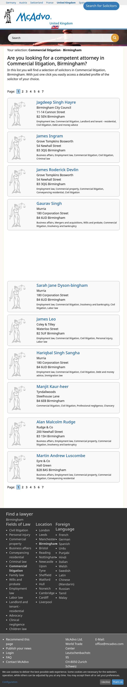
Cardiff (43, 597)
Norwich (45, 588)
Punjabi (64, 553)
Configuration (9, 682)
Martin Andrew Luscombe (61, 455)
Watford (44, 579)
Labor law (16, 597)
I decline (105, 682)
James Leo (46, 319)
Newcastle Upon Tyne (46, 566)
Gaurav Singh (49, 203)
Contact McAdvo (17, 662)
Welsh (63, 566)
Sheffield (45, 575)
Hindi (62, 557)
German (64, 539)
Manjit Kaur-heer (53, 386)
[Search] (115, 38)
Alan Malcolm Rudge (56, 421)
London (44, 530)
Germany (11, 2)
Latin (62, 575)
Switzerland (36, 2)
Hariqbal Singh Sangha (58, 352)
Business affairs (20, 548)
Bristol (43, 548)
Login (10, 653)
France (50, 2)
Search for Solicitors (101, 5)
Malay (63, 598)
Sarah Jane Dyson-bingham (62, 285)
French (63, 535)
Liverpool (45, 602)
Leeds (43, 535)
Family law (16, 575)
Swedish (64, 571)
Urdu (62, 548)
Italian (63, 562)
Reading (44, 553)
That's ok (118, 682)
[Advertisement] (63, 257)
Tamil (62, 593)
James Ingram (50, 136)
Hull (42, 584)
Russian (64, 589)
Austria (23, 2)
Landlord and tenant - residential (18, 606)
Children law (18, 629)
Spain (82, 2)
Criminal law (17, 562)
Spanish (64, 544)
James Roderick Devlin (57, 169)
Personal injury (19, 535)
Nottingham (47, 557)
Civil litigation (18, 530)
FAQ (9, 657)
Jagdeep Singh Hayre (56, 102)
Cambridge (47, 593)
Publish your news (18, 648)
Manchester (47, 539)
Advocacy (15, 615)
